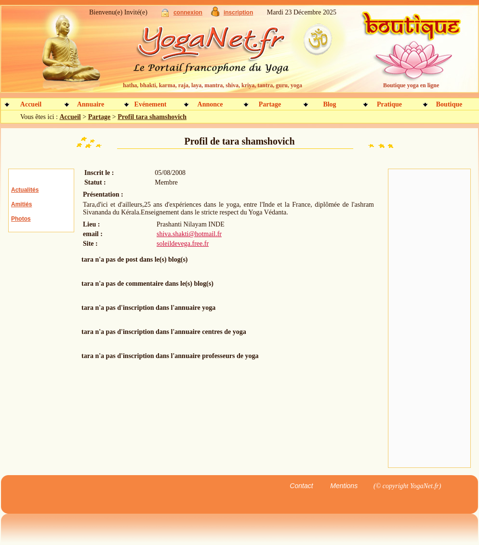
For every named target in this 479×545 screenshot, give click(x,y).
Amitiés (21, 204)
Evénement (150, 104)
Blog (329, 104)
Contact (301, 486)
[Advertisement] (426, 318)
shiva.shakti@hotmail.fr (189, 234)
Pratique (389, 104)
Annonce (210, 104)
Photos (21, 218)
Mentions (344, 486)
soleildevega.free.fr (183, 243)
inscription (238, 12)
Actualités (25, 189)
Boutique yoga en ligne (411, 85)
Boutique (449, 104)
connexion (187, 12)
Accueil (30, 104)
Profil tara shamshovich (152, 116)
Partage (270, 104)
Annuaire (91, 104)
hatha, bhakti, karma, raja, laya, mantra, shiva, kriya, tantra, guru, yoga (212, 85)
